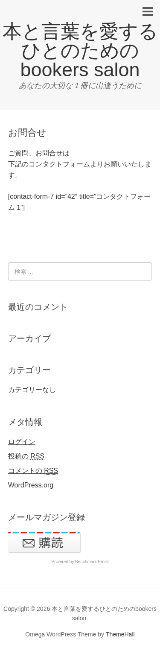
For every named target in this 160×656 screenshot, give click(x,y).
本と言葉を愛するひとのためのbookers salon (80, 50)
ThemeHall (120, 634)
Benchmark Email (91, 561)
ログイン (21, 441)
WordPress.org (30, 485)
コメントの (33, 471)
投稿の (26, 456)
